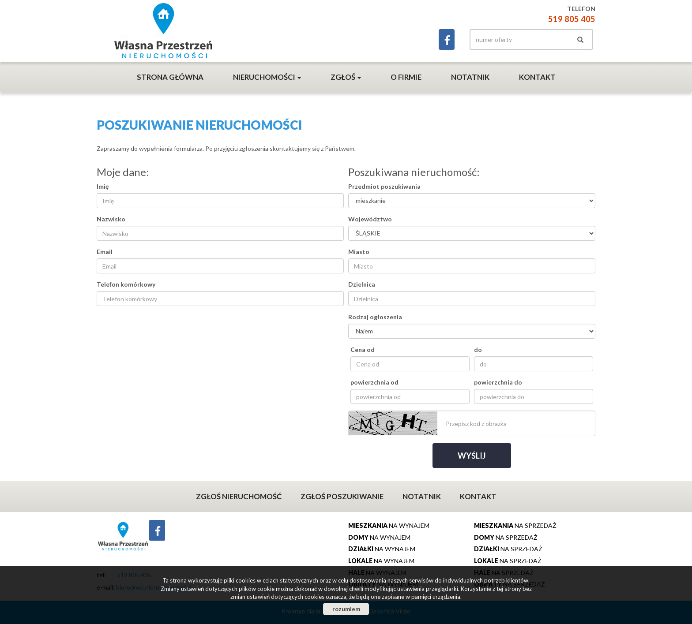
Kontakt (537, 77)
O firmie (406, 77)
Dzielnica (361, 284)
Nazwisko (111, 219)
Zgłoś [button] (346, 77)
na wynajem (388, 525)
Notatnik (470, 77)
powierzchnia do (498, 382)
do (478, 349)
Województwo (370, 219)
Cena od (362, 349)
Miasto (358, 251)
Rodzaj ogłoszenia (375, 317)
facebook (447, 39)
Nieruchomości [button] (267, 77)
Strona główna (170, 77)
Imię (103, 186)
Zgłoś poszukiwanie (342, 496)
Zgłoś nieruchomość (239, 496)
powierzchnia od (374, 382)
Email (105, 251)
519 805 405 (571, 19)
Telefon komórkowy (126, 284)
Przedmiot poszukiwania (384, 186)
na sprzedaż (515, 525)
